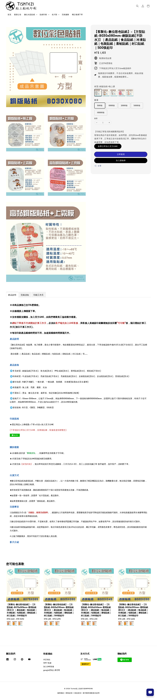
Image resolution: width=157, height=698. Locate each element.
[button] (137, 6)
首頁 (9, 14)
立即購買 (121, 154)
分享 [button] (97, 166)
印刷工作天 (38, 294)
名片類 (54, 14)
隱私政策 (69, 693)
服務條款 (60, 693)
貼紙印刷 (43, 14)
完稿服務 (65, 14)
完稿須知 (25, 294)
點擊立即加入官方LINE (108, 146)
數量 (96, 99)
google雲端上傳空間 (51, 670)
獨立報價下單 (77, 14)
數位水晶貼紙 (29, 14)
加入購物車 (121, 160)
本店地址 (46, 659)
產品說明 (12, 294)
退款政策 (77, 693)
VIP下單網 (47, 663)
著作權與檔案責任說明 (91, 693)
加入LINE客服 (48, 666)
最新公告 (17, 14)
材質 (104, 86)
